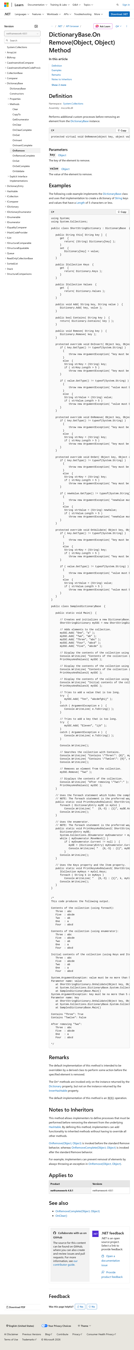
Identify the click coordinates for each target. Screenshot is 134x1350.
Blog (47, 1334)
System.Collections (73, 103)
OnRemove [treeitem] (19, 150)
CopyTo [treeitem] (17, 114)
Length (80, 202)
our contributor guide (65, 1262)
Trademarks (28, 1339)
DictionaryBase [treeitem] (18, 88)
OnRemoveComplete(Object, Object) (94, 1147)
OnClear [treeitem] (17, 124)
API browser (72, 26)
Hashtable (55, 1127)
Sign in (126, 4)
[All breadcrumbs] (52, 26)
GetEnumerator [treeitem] (21, 119)
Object (62, 155)
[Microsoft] (6, 4)
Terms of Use (11, 1339)
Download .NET (119, 14)
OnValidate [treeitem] (18, 171)
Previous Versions (31, 1334)
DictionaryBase (79, 121)
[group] (89, 137)
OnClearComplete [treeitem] (22, 130)
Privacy (76, 1334)
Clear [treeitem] (15, 109)
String (118, 198)
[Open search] (117, 5)
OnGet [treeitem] (16, 135)
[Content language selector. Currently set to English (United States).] (20, 1326)
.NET (60, 26)
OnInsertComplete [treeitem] (22, 145)
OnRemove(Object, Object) (65, 1143)
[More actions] (127, 26)
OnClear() (61, 1215)
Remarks (56, 74)
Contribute (62, 1334)
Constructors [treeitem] (17, 93)
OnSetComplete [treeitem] (21, 166)
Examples (56, 70)
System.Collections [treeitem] (17, 47)
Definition (57, 65)
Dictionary (55, 1086)
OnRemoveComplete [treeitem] (24, 155)
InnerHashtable (58, 1090)
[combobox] (22, 33)
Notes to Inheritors (62, 79)
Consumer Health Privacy (100, 1334)
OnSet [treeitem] (16, 160)
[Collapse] (36, 26)
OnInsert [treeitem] (17, 140)
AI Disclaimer (11, 1334)
